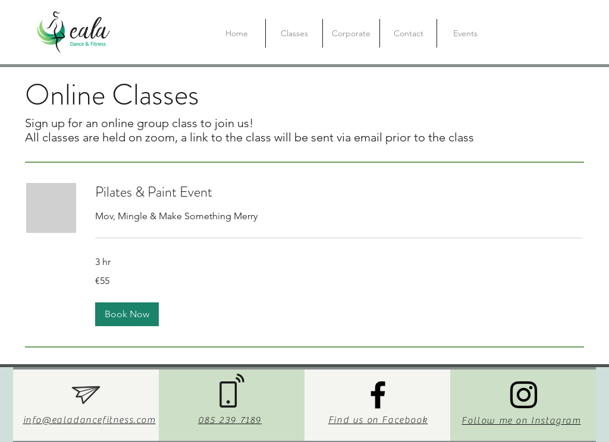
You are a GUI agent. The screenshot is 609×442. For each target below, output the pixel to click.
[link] (339, 192)
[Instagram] (524, 395)
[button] (127, 314)
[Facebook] (378, 395)
